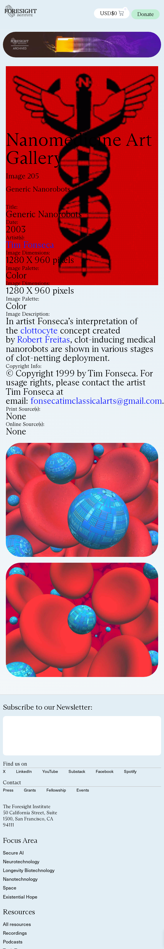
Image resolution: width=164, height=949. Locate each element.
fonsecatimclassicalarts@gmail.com (96, 400)
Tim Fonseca (30, 244)
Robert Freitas (43, 339)
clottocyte (39, 330)
